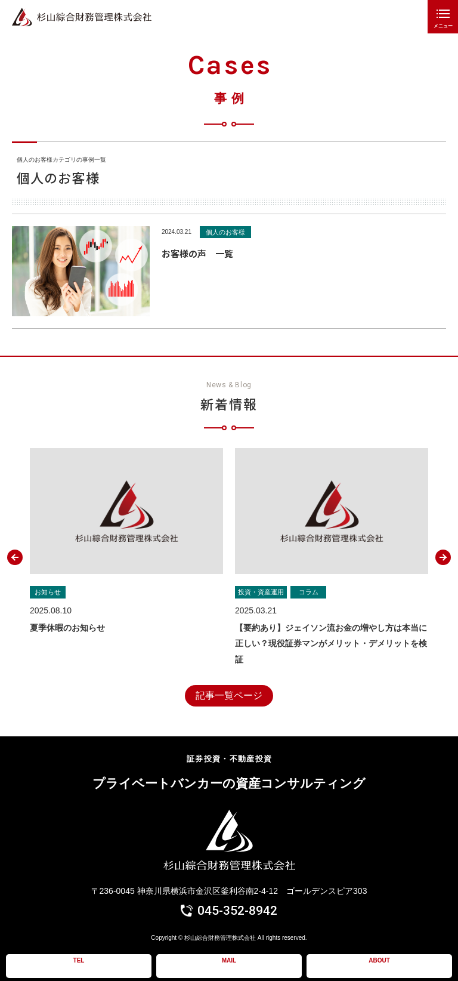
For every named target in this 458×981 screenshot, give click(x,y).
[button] (15, 557)
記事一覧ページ (229, 695)
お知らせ (48, 592)
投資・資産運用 (261, 592)
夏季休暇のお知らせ (67, 628)
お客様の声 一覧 (197, 253)
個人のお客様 (225, 232)
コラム (308, 592)
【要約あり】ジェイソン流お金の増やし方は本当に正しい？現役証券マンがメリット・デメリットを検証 (331, 643)
